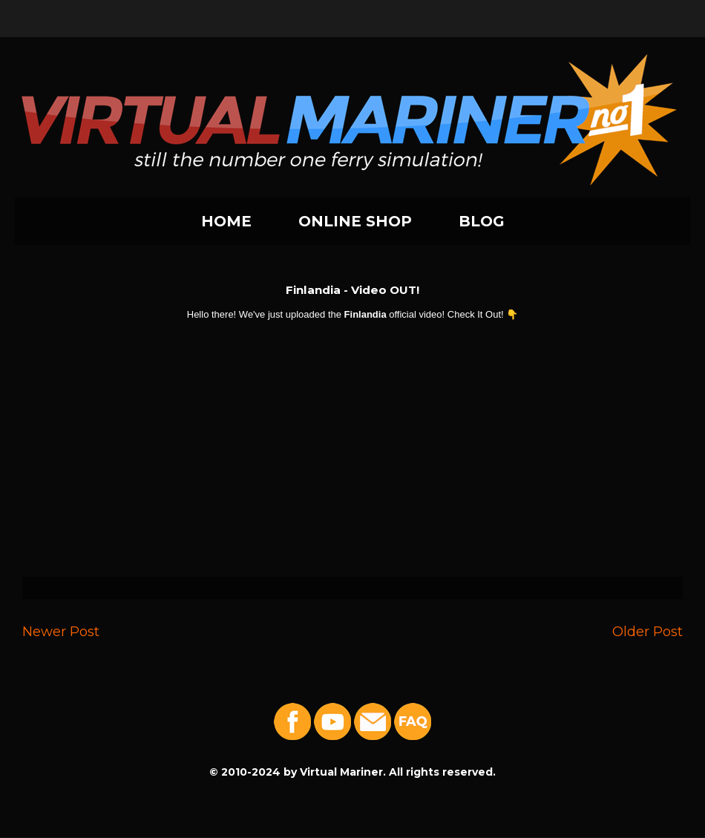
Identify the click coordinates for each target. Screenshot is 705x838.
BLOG (482, 221)
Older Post (647, 631)
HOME (226, 221)
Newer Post (60, 631)
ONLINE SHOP (355, 221)
